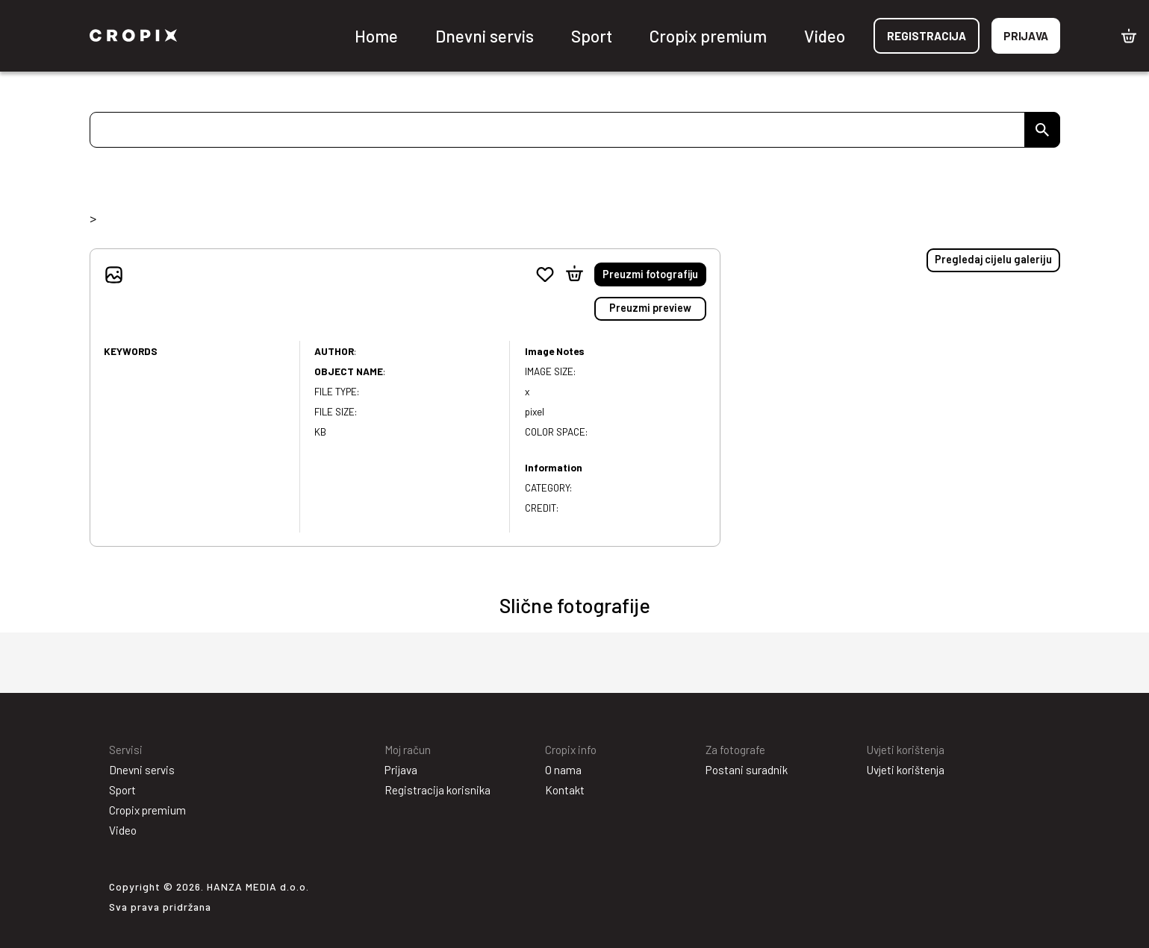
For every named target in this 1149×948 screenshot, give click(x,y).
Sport (591, 35)
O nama (563, 769)
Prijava (1025, 36)
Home (376, 35)
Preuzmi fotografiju (650, 274)
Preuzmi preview (650, 307)
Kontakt (565, 790)
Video (824, 35)
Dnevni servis (484, 35)
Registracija (926, 36)
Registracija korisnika (437, 790)
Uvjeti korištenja (905, 769)
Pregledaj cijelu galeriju (993, 259)
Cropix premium (708, 35)
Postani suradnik (747, 769)
